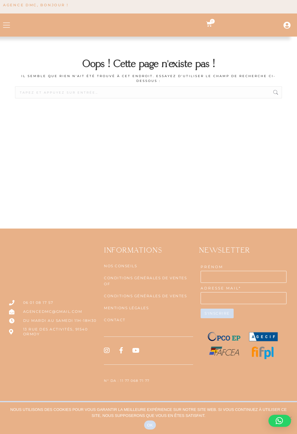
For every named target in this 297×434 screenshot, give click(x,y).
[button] (7, 38)
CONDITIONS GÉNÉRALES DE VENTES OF (145, 307)
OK (150, 425)
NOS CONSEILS (120, 292)
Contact (115, 346)
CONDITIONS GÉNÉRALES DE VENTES (145, 322)
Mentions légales (126, 334)
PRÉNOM (212, 293)
